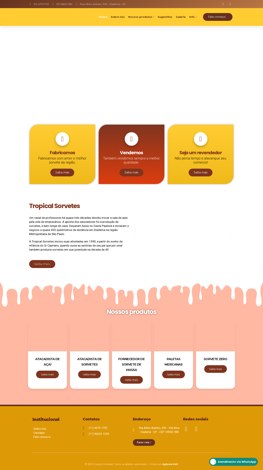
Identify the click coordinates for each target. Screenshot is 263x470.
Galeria (181, 16)
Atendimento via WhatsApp (233, 462)
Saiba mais (62, 172)
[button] (217, 17)
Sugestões (165, 16)
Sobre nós (118, 16)
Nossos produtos (140, 16)
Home (103, 16)
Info (192, 16)
